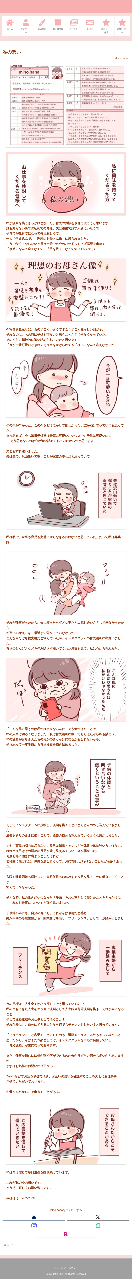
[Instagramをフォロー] (34, 1225)
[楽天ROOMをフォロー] (66, 1234)
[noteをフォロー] (98, 1225)
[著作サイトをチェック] (34, 1217)
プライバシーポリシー (66, 1268)
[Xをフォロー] (98, 1217)
